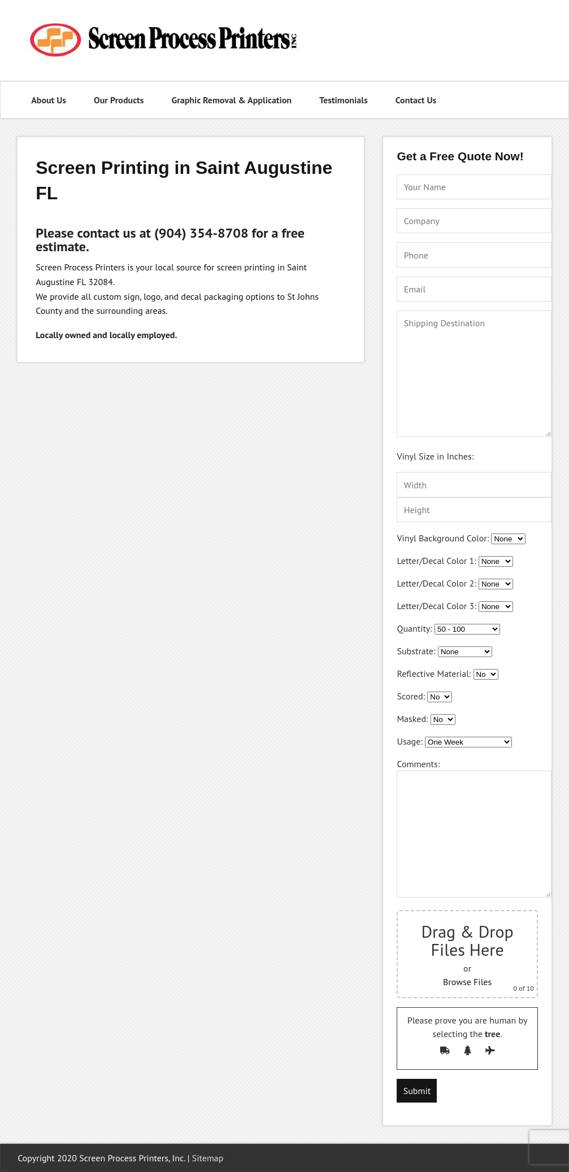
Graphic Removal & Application (231, 100)
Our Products (119, 100)
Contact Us (416, 100)
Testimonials (343, 100)
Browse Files (467, 981)
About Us (48, 100)
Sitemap (208, 1158)
